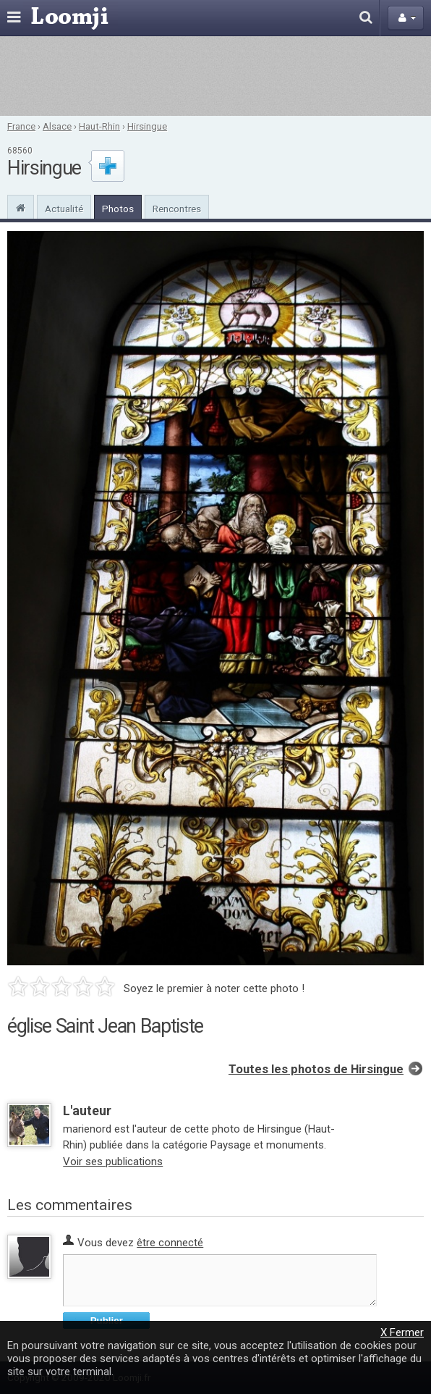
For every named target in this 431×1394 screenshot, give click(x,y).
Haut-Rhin (99, 126)
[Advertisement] (215, 76)
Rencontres (177, 208)
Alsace (57, 126)
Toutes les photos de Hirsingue (316, 1069)
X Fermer (402, 1332)
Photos (118, 208)
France (21, 126)
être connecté (170, 1242)
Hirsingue (147, 126)
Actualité (64, 208)
